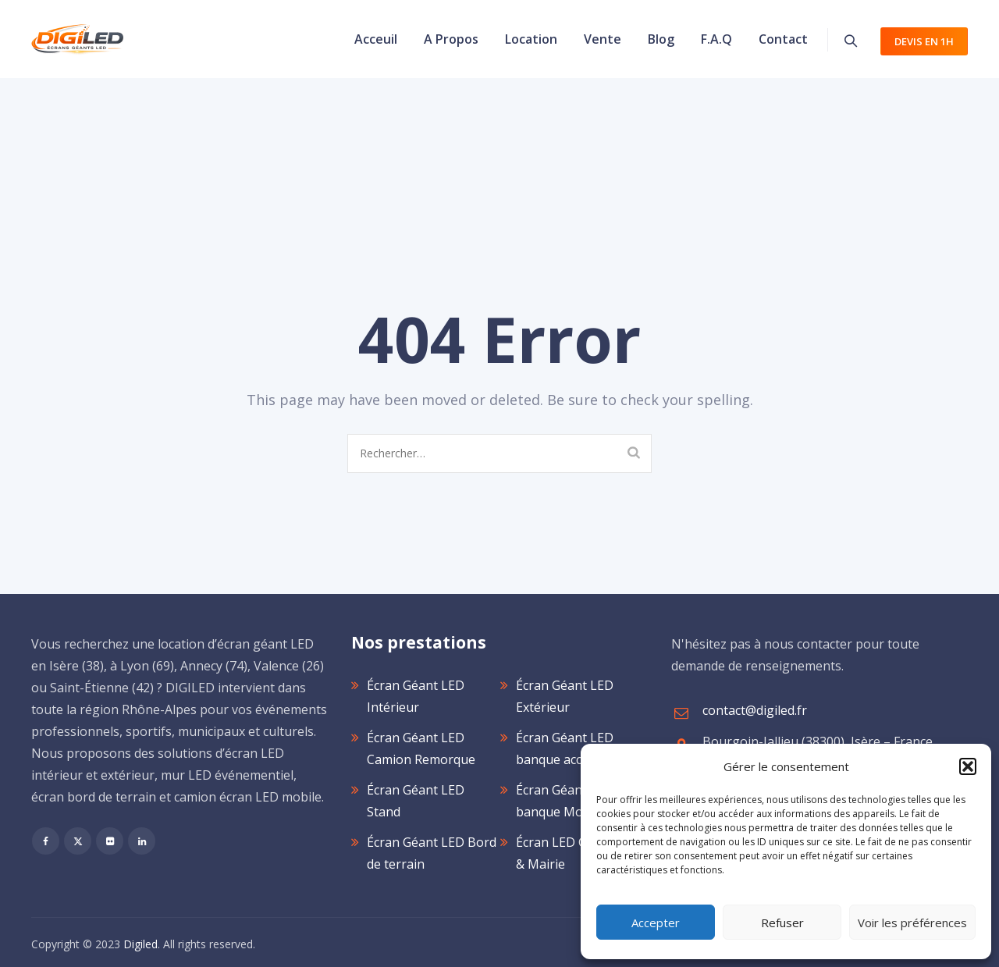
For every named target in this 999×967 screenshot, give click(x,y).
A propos (451, 39)
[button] (968, 766)
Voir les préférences (912, 922)
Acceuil (375, 39)
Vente (602, 39)
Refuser (782, 922)
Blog (661, 39)
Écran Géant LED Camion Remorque (421, 748)
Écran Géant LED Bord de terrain (431, 853)
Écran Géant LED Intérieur (415, 696)
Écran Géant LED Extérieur (564, 696)
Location (531, 39)
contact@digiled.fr (754, 710)
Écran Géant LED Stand (415, 800)
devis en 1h (924, 41)
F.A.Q (716, 39)
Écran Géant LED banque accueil (564, 748)
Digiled (140, 944)
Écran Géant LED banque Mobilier (564, 800)
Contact (783, 39)
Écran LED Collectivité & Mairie (579, 853)
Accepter (655, 922)
